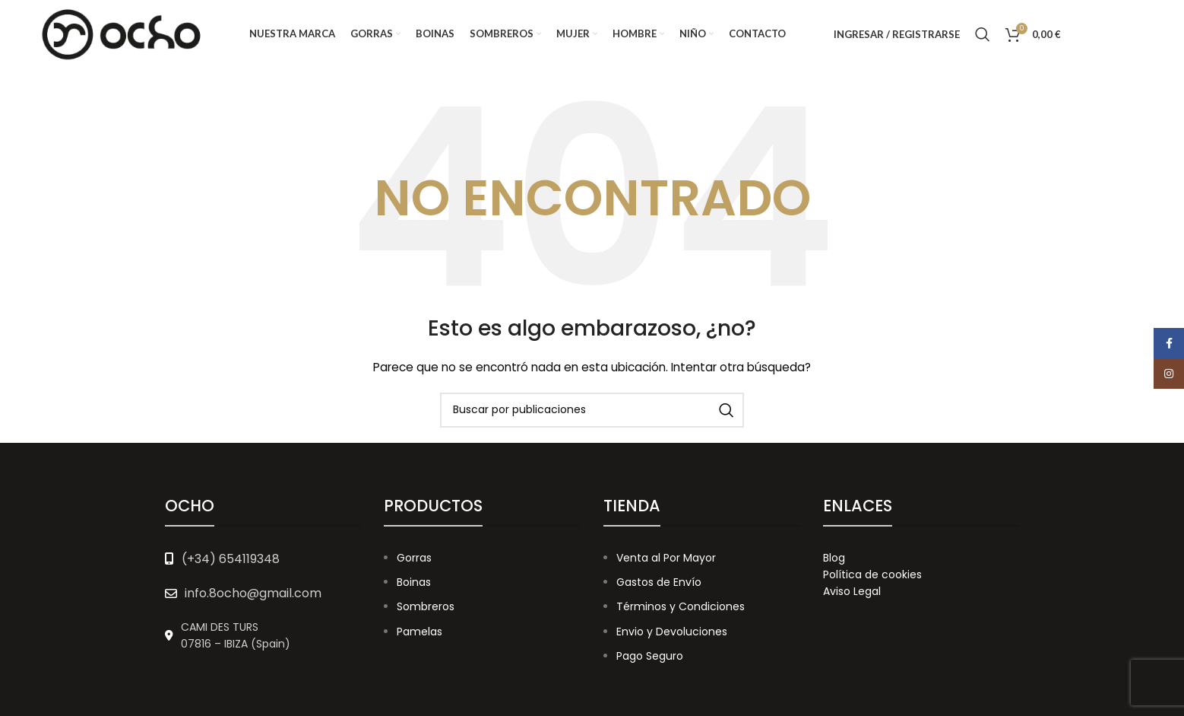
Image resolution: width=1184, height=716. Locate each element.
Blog (834, 557)
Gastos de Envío (658, 582)
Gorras (414, 557)
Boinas (414, 582)
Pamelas (419, 631)
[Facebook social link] (1091, 34)
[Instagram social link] (1128, 34)
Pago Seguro (649, 655)
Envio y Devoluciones (671, 631)
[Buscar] (982, 34)
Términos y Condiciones (680, 606)
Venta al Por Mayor (666, 557)
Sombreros (425, 606)
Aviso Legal (852, 591)
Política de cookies (872, 574)
